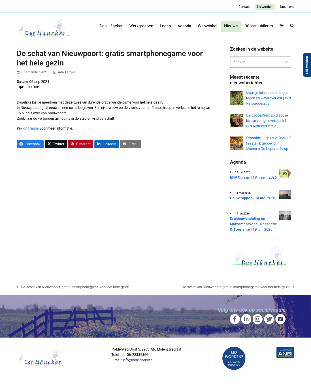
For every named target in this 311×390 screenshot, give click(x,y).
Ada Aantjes (66, 72)
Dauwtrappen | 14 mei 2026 (252, 198)
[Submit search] (286, 62)
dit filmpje (31, 128)
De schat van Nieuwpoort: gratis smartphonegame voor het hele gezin (73, 287)
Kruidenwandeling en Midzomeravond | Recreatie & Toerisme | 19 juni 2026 (253, 224)
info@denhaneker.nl (138, 360)
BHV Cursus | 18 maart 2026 (253, 177)
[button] (281, 26)
